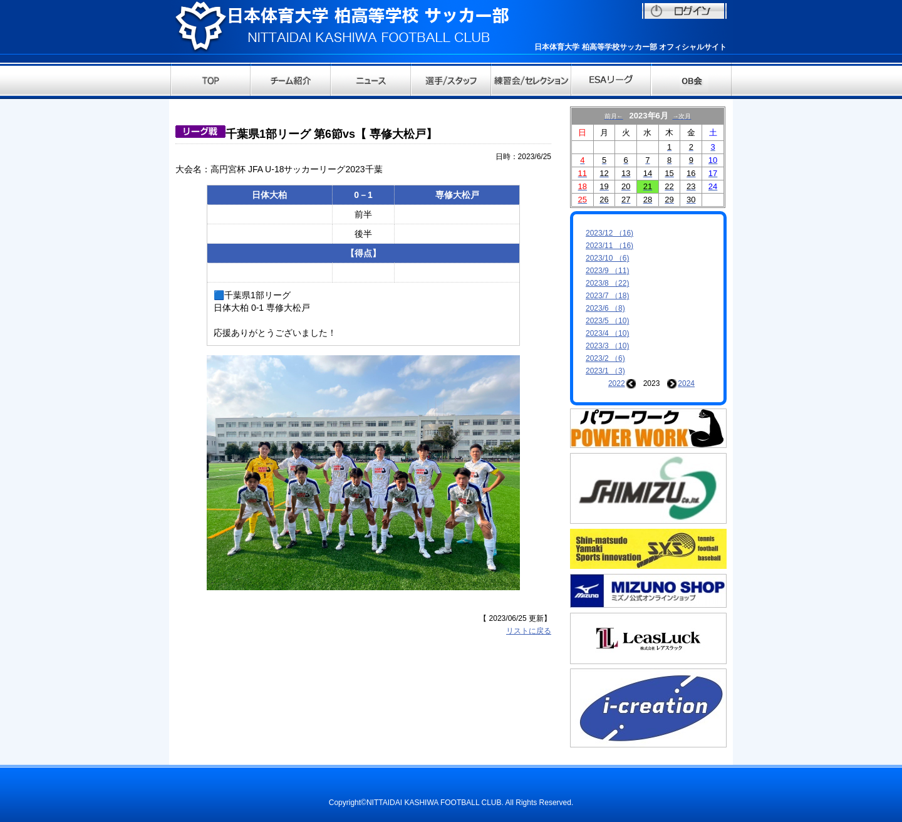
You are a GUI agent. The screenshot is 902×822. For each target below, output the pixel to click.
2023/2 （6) (605, 358)
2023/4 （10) (607, 333)
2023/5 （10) (607, 320)
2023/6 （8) (605, 308)
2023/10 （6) (607, 258)
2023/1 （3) (605, 371)
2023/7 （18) (607, 295)
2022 (616, 383)
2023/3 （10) (607, 345)
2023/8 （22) (607, 283)
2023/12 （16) (609, 233)
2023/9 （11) (607, 270)
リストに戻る (528, 631)
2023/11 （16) (609, 245)
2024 (686, 383)
